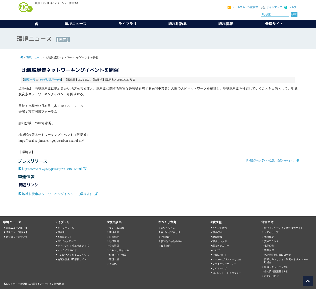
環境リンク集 (219, 241)
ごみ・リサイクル (119, 250)
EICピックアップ (66, 241)
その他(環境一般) (50, 79)
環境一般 (29, 79)
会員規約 (165, 245)
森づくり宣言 (168, 227)
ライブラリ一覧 (65, 227)
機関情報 (217, 236)
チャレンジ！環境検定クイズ (73, 245)
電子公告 (269, 245)
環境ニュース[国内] (16, 227)
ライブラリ (127, 24)
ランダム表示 (116, 227)
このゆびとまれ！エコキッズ (73, 254)
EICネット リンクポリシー (226, 272)
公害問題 (114, 245)
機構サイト (274, 24)
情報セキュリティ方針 (276, 267)
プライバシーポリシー (224, 263)
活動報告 (165, 236)
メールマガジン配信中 (245, 7)
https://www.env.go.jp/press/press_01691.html (52, 168)
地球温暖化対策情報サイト (71, 259)
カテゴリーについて (17, 236)
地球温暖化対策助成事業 (277, 254)
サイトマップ (274, 7)
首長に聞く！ (64, 236)
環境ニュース (34, 57)
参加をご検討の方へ (172, 241)
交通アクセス (271, 241)
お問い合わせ (271, 276)
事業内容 (269, 250)
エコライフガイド (67, 250)
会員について (219, 254)
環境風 (61, 232)
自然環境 (114, 236)
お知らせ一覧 (271, 232)
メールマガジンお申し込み (226, 259)
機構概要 (269, 236)
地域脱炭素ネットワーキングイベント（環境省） (57, 194)
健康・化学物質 (117, 254)
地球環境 (114, 241)
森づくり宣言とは (170, 232)
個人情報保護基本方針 (276, 271)
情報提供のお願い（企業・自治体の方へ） (271, 160)
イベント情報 (219, 227)
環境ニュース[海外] (16, 232)
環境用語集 (177, 24)
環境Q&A (217, 232)
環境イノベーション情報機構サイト (283, 227)
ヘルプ (292, 7)
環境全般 (114, 232)
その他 (112, 263)
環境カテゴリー (220, 245)
